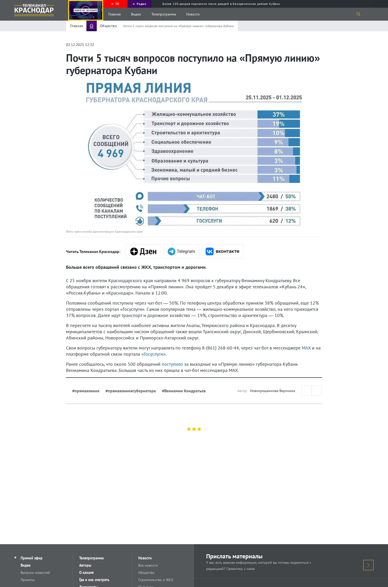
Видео (136, 14)
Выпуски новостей (35, 572)
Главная (114, 14)
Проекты (28, 579)
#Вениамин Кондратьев (184, 390)
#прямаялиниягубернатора (131, 390)
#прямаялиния (85, 390)
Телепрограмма (163, 14)
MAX (306, 348)
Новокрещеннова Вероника (272, 390)
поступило (172, 364)
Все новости (148, 565)
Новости (193, 14)
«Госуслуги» (153, 354)
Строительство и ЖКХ (155, 579)
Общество (146, 572)
